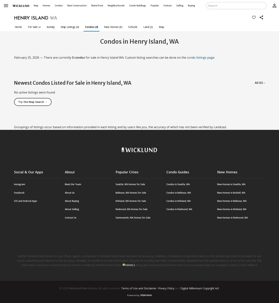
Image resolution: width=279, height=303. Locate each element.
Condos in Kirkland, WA (178, 201)
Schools (132, 27)
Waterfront (97, 5)
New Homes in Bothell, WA (231, 192)
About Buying (72, 201)
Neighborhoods (116, 5)
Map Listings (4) (70, 27)
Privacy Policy (166, 288)
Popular (155, 5)
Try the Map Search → (32, 102)
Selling (179, 5)
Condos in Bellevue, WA (178, 192)
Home (18, 27)
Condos (59, 5)
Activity (51, 27)
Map (36, 5)
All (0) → (260, 83)
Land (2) (148, 27)
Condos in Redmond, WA (179, 209)
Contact (167, 5)
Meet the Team (73, 184)
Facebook (19, 192)
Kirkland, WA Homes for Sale (131, 201)
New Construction (77, 5)
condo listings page (200, 57)
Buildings (137, 5)
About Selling (72, 209)
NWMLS (130, 265)
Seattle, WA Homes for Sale (130, 184)
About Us (70, 192)
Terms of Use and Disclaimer (138, 288)
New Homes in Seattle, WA (231, 184)
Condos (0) (91, 27)
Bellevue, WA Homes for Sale (131, 192)
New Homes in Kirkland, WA (231, 209)
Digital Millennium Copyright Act (199, 288)
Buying (191, 5)
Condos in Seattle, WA (178, 184)
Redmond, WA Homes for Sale (131, 209)
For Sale (34, 27)
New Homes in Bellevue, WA (232, 201)
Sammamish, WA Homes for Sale (133, 217)
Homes (46, 5)
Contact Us (70, 217)
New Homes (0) (113, 27)
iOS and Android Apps (25, 201)
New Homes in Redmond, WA (232, 217)
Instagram (19, 184)
